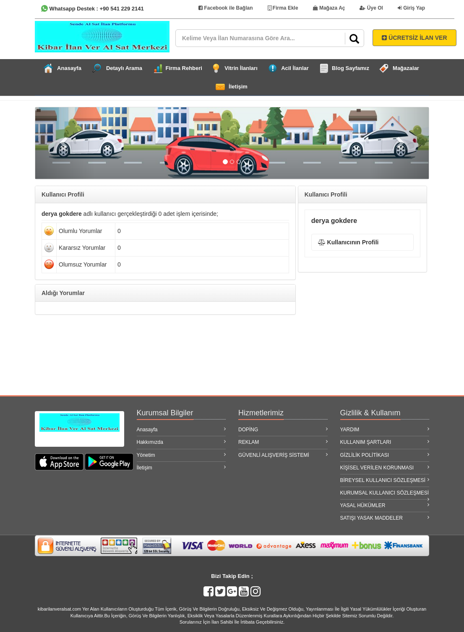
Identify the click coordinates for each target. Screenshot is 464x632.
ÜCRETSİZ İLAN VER (414, 37)
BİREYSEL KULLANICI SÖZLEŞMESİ (385, 480)
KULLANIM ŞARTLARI (385, 442)
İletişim (238, 86)
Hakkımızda (181, 442)
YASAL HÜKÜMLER (385, 505)
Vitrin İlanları (241, 68)
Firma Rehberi (184, 68)
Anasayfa (69, 68)
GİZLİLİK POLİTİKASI (385, 455)
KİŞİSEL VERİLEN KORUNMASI (385, 467)
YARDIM (385, 429)
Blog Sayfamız (350, 68)
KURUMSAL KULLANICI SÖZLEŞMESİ (385, 494)
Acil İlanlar (295, 68)
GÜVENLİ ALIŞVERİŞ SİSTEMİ (283, 455)
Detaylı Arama (124, 68)
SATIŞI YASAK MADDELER (385, 518)
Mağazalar (406, 68)
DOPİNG (283, 429)
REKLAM (283, 442)
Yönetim (181, 455)
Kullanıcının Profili (348, 242)
